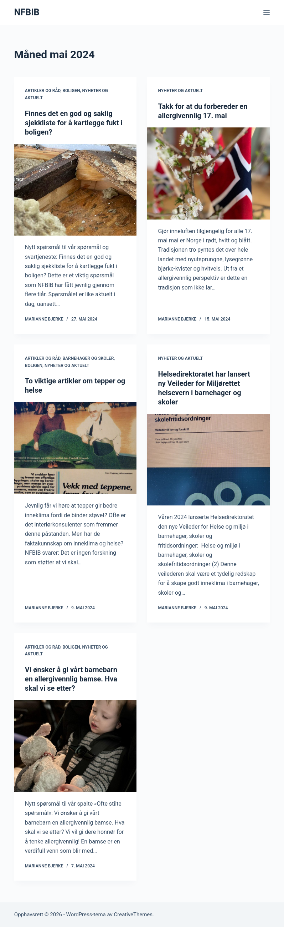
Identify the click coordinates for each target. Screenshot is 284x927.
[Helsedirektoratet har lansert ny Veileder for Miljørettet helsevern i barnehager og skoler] (208, 460)
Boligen (71, 90)
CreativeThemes (133, 914)
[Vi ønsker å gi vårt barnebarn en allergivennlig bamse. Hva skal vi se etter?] (75, 746)
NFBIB (27, 12)
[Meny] (266, 12)
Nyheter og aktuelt (180, 90)
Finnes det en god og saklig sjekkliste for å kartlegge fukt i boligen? (74, 122)
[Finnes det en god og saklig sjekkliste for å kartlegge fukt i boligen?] (75, 190)
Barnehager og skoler (88, 358)
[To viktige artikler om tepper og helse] (75, 448)
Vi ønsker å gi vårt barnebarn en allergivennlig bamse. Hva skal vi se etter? (71, 678)
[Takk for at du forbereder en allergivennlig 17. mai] (208, 173)
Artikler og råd (43, 90)
